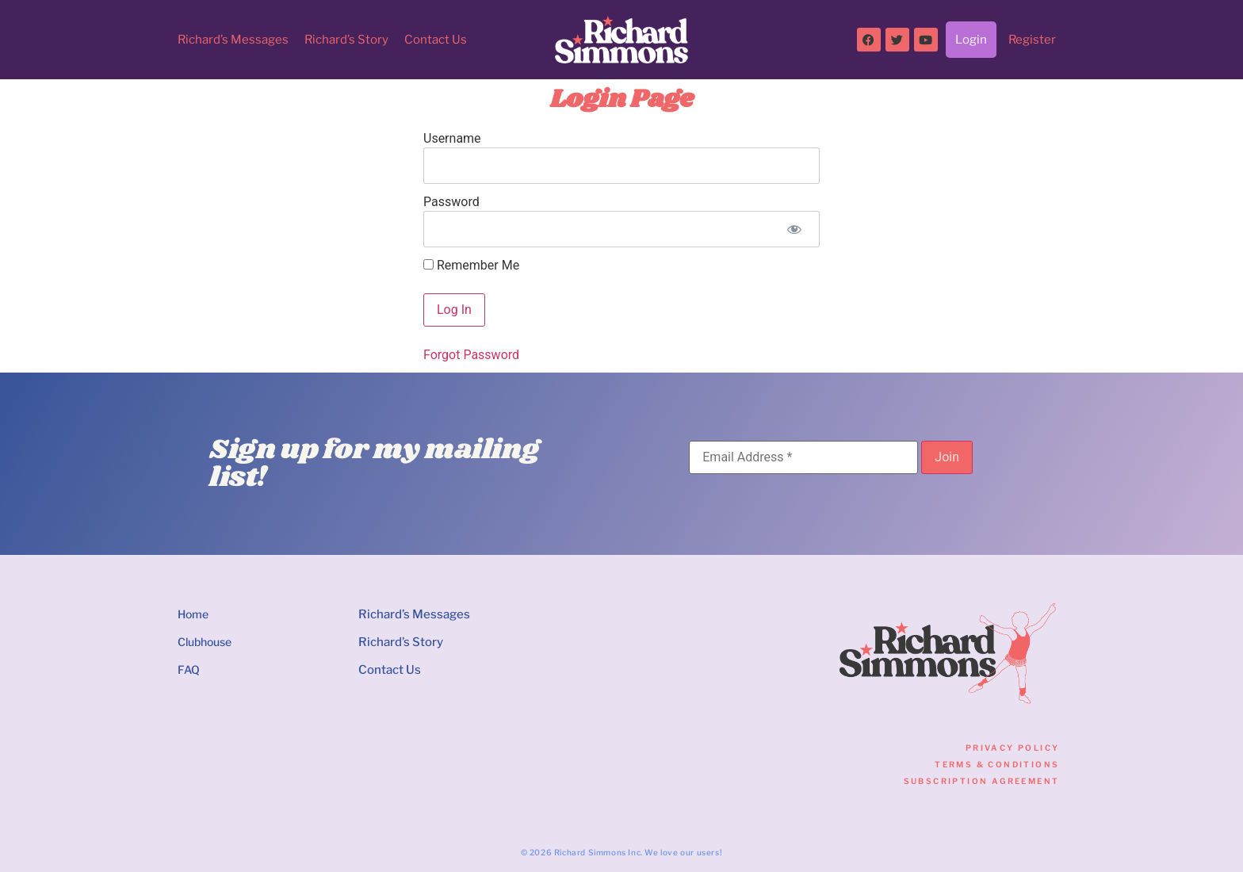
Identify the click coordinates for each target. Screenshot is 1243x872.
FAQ (189, 669)
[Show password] (794, 229)
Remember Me (471, 265)
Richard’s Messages (233, 40)
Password (451, 201)
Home (193, 614)
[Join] (947, 457)
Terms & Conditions (997, 764)
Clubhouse (204, 641)
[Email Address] (803, 457)
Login (971, 40)
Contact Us (435, 40)
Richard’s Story (346, 40)
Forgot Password (471, 354)
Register (1032, 40)
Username (452, 138)
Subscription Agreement (982, 781)
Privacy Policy (1013, 747)
